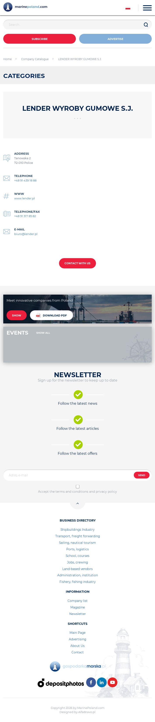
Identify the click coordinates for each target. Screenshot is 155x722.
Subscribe (40, 39)
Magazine (77, 607)
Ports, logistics (77, 549)
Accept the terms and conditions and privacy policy (77, 492)
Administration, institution (77, 575)
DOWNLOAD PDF (51, 315)
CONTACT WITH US (77, 263)
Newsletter (77, 614)
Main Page (77, 632)
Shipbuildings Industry (77, 529)
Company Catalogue (35, 59)
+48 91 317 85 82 (25, 216)
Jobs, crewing (77, 562)
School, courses (77, 556)
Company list (78, 601)
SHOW (16, 315)
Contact (77, 652)
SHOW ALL (43, 333)
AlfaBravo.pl (87, 712)
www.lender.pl (24, 198)
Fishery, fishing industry (77, 582)
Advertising (77, 639)
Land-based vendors (77, 569)
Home (7, 59)
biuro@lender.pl (26, 234)
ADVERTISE (115, 39)
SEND (141, 475)
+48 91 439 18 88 (25, 180)
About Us (77, 646)
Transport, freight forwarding (77, 536)
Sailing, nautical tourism (77, 542)
